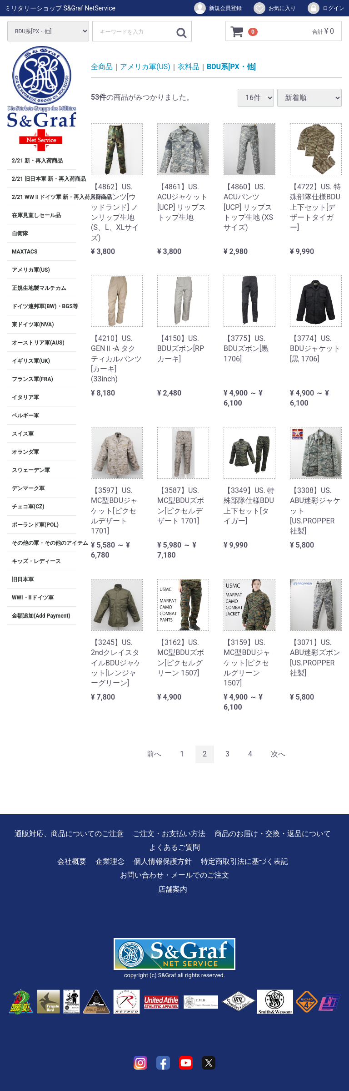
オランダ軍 (25, 452)
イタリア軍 (25, 397)
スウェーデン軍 (31, 470)
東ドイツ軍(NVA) (33, 324)
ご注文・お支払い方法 (169, 833)
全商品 (102, 66)
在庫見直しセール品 (36, 215)
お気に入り (274, 8)
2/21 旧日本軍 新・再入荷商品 (44, 179)
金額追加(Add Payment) (41, 616)
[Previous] (154, 754)
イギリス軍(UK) (31, 361)
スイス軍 (23, 434)
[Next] (278, 754)
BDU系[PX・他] (231, 66)
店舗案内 (172, 888)
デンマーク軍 (28, 488)
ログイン (325, 8)
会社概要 (71, 861)
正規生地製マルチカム (39, 288)
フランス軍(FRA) (32, 379)
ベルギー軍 (25, 415)
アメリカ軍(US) (31, 270)
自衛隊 (20, 233)
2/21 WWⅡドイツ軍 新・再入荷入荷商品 (44, 197)
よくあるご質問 (174, 847)
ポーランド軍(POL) (35, 525)
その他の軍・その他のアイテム (44, 543)
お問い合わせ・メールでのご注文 (174, 875)
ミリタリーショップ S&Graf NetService (60, 8)
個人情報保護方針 (163, 861)
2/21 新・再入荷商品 (37, 160)
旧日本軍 (23, 579)
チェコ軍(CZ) (28, 506)
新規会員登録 (217, 8)
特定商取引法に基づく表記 (244, 861)
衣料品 (188, 66)
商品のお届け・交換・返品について (272, 833)
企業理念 (110, 861)
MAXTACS (24, 252)
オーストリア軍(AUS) (38, 343)
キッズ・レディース (36, 561)
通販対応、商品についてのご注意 (69, 833)
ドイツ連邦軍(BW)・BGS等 (44, 306)
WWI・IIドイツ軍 (33, 597)
